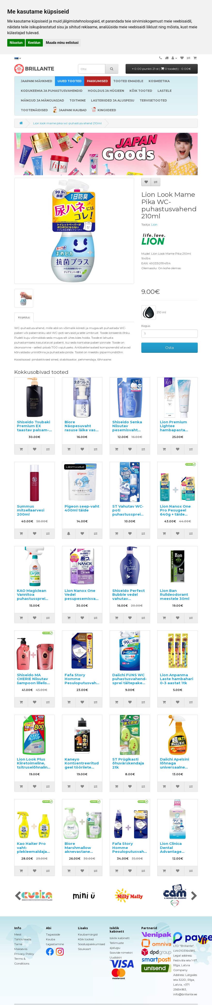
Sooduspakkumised (91, 944)
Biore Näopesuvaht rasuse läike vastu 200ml (82, 428)
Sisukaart (84, 949)
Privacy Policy (24, 954)
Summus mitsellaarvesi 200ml (30, 510)
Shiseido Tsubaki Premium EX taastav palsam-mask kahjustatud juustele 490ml (33, 432)
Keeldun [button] (34, 43)
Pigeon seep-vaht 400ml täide (82, 508)
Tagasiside (53, 934)
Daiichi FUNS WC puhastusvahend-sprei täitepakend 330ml (129, 681)
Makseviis (20, 949)
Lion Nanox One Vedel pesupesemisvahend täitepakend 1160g (85, 598)
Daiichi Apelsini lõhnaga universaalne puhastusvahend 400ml (176, 767)
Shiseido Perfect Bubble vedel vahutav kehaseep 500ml (128, 596)
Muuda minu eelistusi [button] (62, 43)
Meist (18, 934)
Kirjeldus (24, 317)
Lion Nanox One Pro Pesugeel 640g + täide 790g (175, 512)
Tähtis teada (22, 939)
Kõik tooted (86, 939)
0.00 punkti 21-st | (161, 69)
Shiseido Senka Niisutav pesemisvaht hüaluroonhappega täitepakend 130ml (131, 432)
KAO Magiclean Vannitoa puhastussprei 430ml (31, 596)
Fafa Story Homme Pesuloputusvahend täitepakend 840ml (84, 683)
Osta (169, 347)
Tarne (18, 944)
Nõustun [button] (16, 43)
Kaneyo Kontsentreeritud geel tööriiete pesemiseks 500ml (82, 767)
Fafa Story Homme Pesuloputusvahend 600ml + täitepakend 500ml (131, 853)
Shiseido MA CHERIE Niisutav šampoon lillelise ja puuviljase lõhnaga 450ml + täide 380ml (33, 685)
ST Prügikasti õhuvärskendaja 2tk (128, 763)
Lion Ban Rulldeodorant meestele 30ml (174, 594)
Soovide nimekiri (121, 952)
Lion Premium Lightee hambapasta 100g (173, 428)
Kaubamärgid (88, 934)
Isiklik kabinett (120, 938)
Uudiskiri (116, 957)
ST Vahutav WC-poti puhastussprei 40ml (128, 512)
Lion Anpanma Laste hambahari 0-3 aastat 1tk (176, 679)
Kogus (145, 326)
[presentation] (17, 896)
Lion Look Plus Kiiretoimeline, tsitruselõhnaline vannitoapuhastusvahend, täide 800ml (42, 767)
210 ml (153, 312)
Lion (154, 224)
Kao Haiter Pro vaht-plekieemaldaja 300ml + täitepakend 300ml (32, 853)
